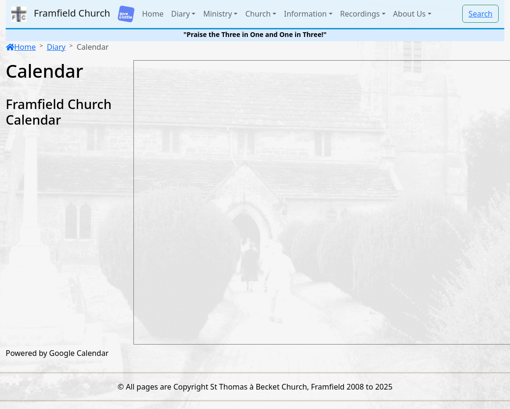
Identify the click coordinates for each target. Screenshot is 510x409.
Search (480, 14)
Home (153, 14)
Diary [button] (180, 14)
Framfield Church (60, 14)
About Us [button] (409, 14)
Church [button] (258, 14)
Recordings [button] (360, 14)
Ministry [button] (217, 14)
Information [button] (305, 14)
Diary (56, 47)
